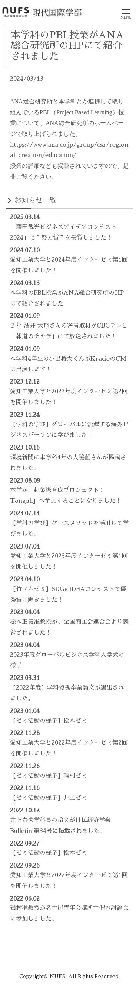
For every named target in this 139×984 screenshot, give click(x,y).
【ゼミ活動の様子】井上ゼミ (48, 798)
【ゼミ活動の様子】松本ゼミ (48, 721)
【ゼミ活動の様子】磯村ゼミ (48, 776)
